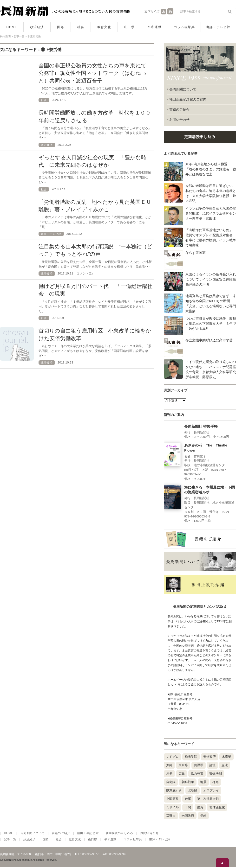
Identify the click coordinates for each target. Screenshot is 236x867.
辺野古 (171, 815)
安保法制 (215, 773)
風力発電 (197, 773)
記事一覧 (10, 839)
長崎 (203, 815)
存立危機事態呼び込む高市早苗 (209, 340)
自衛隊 (171, 782)
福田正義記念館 (87, 833)
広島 (181, 773)
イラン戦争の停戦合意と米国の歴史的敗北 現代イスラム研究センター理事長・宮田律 (210, 213)
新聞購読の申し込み (119, 833)
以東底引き (174, 790)
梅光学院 (191, 757)
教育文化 (104, 27)
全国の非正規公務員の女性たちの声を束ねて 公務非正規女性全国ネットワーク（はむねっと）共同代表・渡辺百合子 (95, 73)
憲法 (225, 765)
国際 (60, 27)
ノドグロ (172, 757)
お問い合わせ (179, 119)
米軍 (188, 799)
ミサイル (172, 807)
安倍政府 (209, 757)
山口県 (129, 27)
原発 (169, 773)
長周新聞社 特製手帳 (201, 426)
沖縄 (169, 765)
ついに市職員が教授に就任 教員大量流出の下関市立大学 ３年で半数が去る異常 (210, 324)
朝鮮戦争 (188, 782)
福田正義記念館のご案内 (187, 99)
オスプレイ (211, 790)
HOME (12, 27)
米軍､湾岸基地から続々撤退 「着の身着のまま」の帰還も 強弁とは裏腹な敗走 (210, 169)
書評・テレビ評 (218, 27)
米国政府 (188, 815)
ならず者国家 (195, 253)
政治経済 (37, 27)
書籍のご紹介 (179, 109)
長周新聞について (182, 89)
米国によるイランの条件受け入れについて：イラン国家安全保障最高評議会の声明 (210, 279)
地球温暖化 (217, 807)
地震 (203, 782)
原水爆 (183, 765)
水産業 (226, 757)
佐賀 (200, 807)
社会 (80, 27)
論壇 (212, 765)
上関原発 (172, 799)
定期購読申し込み (200, 137)
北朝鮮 (192, 790)
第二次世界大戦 (208, 799)
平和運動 (155, 27)
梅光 (215, 782)
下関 (188, 807)
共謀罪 (198, 765)
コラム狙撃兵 (184, 27)
